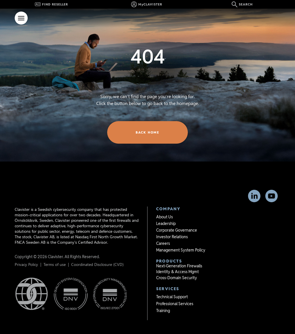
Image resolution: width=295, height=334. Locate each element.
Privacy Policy (26, 254)
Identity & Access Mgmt (177, 261)
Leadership (166, 213)
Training (163, 300)
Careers (163, 233)
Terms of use (55, 254)
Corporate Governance (176, 220)
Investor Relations (172, 227)
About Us (164, 207)
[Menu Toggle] (21, 18)
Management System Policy (180, 240)
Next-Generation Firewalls (179, 256)
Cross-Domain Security (176, 268)
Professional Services (174, 294)
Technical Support (172, 287)
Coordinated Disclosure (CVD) (97, 254)
